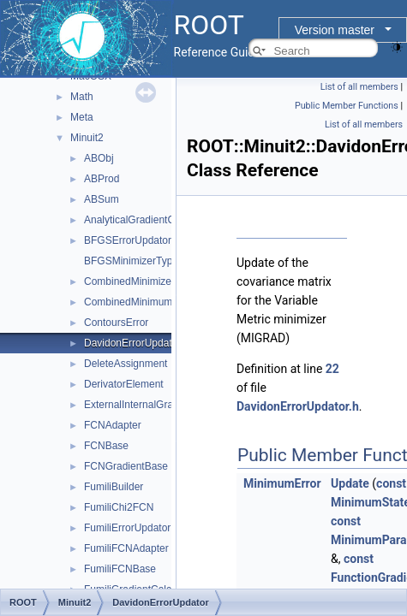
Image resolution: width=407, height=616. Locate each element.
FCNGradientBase (126, 466)
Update (350, 483)
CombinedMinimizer (129, 281)
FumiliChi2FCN (118, 507)
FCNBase (106, 446)
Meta (81, 117)
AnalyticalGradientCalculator (148, 220)
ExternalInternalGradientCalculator (163, 405)
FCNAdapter (112, 425)
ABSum (101, 199)
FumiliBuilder (113, 487)
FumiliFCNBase (120, 569)
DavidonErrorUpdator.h (297, 406)
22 (332, 369)
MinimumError (282, 483)
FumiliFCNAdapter (126, 548)
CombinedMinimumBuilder (144, 302)
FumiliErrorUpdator (127, 528)
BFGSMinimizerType (131, 261)
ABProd (101, 179)
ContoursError (116, 323)
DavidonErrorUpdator (132, 343)
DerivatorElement (124, 384)
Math (81, 97)
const (391, 483)
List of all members (359, 86)
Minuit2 (87, 138)
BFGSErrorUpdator (127, 240)
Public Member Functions (346, 105)
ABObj (99, 158)
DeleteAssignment (125, 364)
